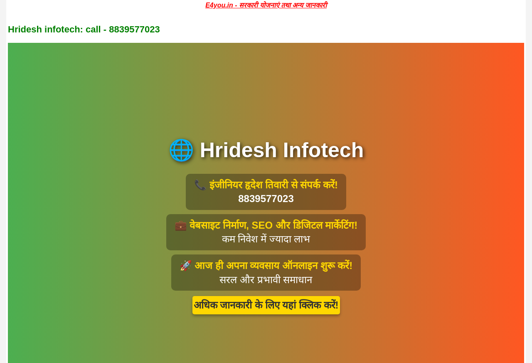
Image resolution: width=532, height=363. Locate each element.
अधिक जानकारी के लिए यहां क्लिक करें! (266, 305)
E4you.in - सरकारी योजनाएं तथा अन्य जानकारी (266, 5)
